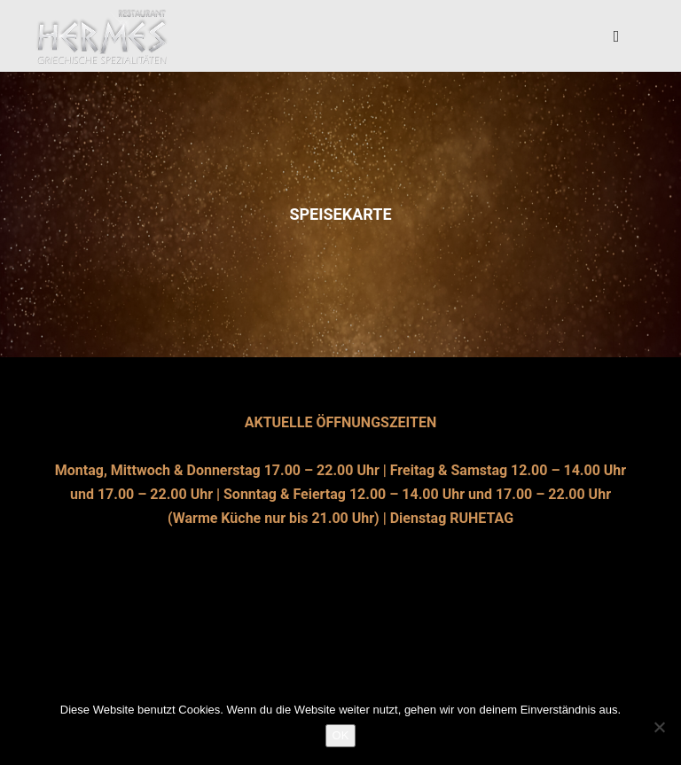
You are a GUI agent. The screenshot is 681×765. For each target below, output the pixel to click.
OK (341, 735)
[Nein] (659, 727)
